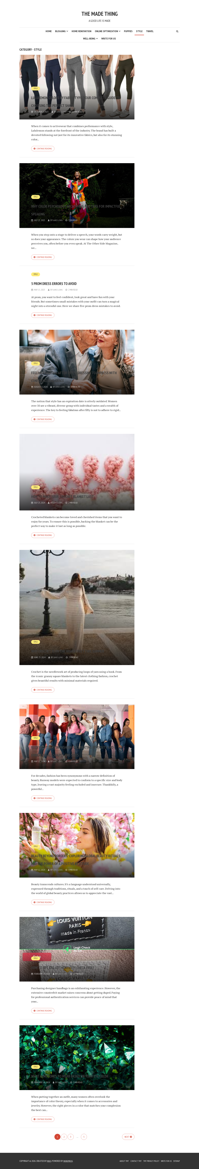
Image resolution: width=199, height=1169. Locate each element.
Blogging (60, 31)
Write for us (108, 38)
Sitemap (176, 1160)
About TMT (118, 1160)
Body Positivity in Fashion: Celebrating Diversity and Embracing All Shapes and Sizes (76, 750)
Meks (49, 1160)
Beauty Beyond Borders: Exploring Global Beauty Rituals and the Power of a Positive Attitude (70, 855)
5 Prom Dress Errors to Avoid (73, 283)
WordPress (69, 1160)
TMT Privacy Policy (148, 1160)
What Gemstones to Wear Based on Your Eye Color (76, 1077)
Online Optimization (106, 31)
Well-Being (89, 38)
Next (127, 1143)
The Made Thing (99, 11)
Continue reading (45, 148)
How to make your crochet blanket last (70, 494)
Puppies (128, 31)
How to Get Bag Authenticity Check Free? (72, 968)
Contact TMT (131, 1160)
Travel (150, 31)
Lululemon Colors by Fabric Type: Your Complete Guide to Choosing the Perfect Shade (73, 96)
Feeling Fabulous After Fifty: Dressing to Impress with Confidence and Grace (73, 373)
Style (139, 31)
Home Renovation (81, 31)
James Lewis (62, 111)
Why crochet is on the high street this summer (70, 649)
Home (49, 31)
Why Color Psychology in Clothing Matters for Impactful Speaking (67, 205)
